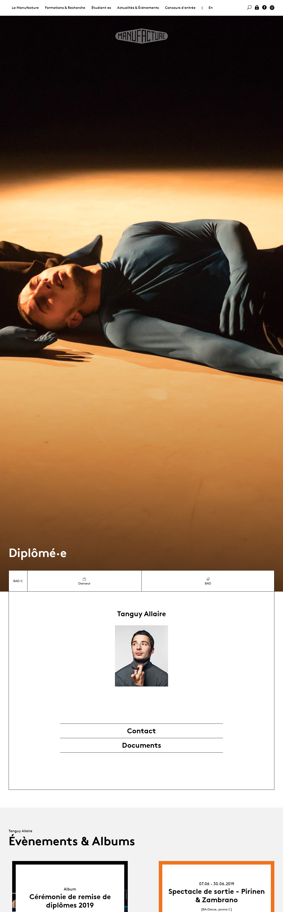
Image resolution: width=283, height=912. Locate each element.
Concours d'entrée (180, 8)
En (211, 8)
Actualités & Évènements (138, 8)
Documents (141, 745)
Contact (141, 731)
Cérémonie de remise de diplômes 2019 (70, 900)
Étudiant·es (101, 8)
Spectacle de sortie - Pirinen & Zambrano (217, 895)
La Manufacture (25, 8)
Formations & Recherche (65, 8)
